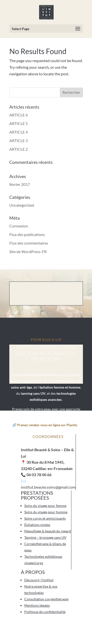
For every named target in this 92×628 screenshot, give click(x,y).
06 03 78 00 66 (39, 474)
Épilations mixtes (37, 525)
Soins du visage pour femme (45, 506)
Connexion (18, 226)
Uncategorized (21, 205)
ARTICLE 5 (18, 123)
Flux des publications (27, 234)
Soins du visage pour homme (45, 512)
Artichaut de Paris (56, 625)
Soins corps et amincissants (45, 518)
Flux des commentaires (28, 243)
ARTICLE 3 (18, 140)
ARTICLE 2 (18, 149)
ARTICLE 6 (18, 114)
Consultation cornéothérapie (46, 599)
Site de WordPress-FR (28, 251)
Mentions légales (37, 605)
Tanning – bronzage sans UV (45, 537)
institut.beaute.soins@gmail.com (48, 487)
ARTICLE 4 (18, 132)
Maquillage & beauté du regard (47, 531)
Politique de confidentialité (45, 612)
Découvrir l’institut (38, 580)
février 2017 (19, 184)
